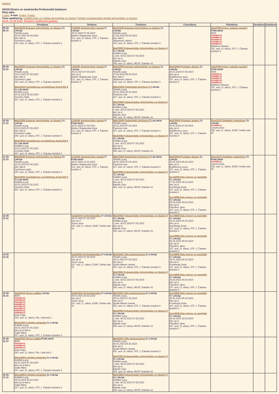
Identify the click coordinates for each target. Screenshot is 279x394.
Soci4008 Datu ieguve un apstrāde (188, 177)
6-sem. (23, 15)
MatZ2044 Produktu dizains (184, 66)
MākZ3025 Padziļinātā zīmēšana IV (132, 87)
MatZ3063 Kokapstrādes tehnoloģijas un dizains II (140, 48)
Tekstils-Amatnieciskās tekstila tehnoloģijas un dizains (107, 18)
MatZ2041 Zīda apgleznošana (129, 254)
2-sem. (6, 15)
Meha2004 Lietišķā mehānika (30, 322)
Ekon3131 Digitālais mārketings (228, 120)
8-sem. (31, 15)
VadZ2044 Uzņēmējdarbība (86, 215)
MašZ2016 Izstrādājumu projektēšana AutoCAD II (41, 87)
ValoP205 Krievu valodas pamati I (229, 28)
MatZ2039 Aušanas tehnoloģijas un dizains (38, 28)
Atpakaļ (6, 3)
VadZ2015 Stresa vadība (27, 293)
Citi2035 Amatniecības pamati (88, 28)
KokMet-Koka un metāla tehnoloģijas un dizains (50, 18)
